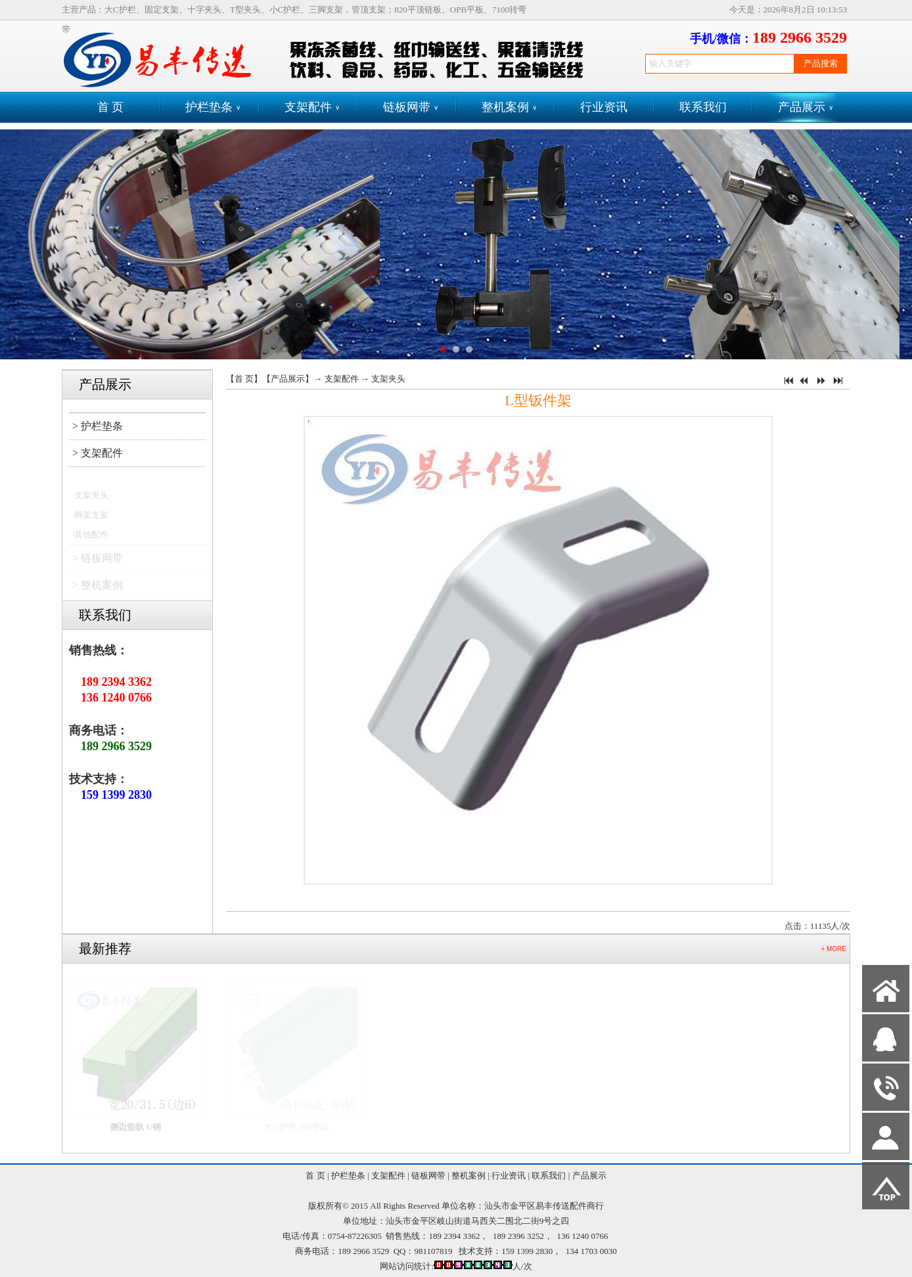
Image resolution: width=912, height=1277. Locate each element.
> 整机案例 (97, 588)
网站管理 (24, 1265)
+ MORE (833, 948)
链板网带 (410, 107)
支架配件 (312, 107)
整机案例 (509, 107)
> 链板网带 (97, 562)
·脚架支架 (90, 519)
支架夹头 (388, 379)
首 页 (110, 107)
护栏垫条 (212, 107)
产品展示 (805, 107)
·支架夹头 (90, 499)
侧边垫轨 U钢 (142, 1127)
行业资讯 (603, 107)
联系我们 (703, 107)
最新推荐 (105, 948)
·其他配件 (90, 538)
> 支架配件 (97, 453)
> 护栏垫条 (97, 426)
